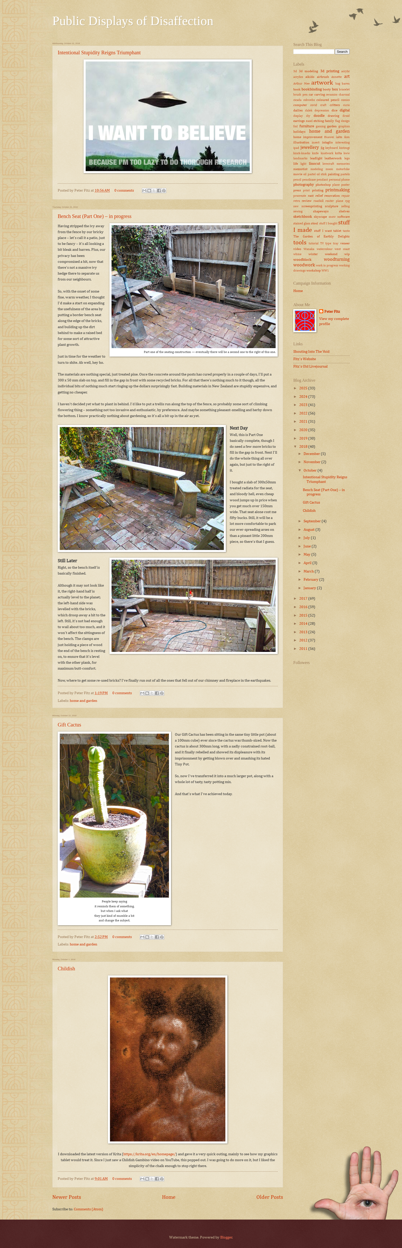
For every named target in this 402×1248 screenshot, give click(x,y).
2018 (303, 447)
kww (347, 153)
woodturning (337, 259)
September (312, 521)
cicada (297, 100)
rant (311, 195)
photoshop (323, 184)
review (306, 201)
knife (315, 153)
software (343, 217)
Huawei (329, 137)
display (298, 116)
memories (343, 163)
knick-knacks (301, 153)
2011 (303, 649)
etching (319, 121)
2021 (303, 421)
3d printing (329, 71)
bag (337, 83)
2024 (303, 397)
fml (295, 126)
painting (333, 174)
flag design (342, 121)
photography (303, 184)
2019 (303, 438)
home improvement (307, 137)
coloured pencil (327, 100)
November (312, 462)
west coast (342, 249)
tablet (337, 231)
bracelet (344, 89)
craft (323, 105)
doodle (319, 116)
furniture (306, 126)
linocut (314, 163)
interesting (342, 142)
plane (336, 184)
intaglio (327, 142)
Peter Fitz (332, 312)
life (295, 163)
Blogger (226, 1237)
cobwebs (309, 100)
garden (332, 126)
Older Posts (269, 1197)
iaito (339, 137)
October (310, 470)
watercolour (325, 249)
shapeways (321, 211)
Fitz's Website (304, 359)
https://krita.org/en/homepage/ (149, 1154)
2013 (303, 632)
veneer (345, 243)
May (307, 554)
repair (345, 195)
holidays (299, 131)
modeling (316, 169)
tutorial (313, 243)
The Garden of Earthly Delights (321, 236)
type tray (331, 243)
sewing (298, 211)
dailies (298, 110)
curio (346, 105)
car (311, 94)
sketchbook (302, 217)
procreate (299, 195)
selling (345, 206)
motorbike (343, 169)
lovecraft (328, 163)
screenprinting (312, 206)
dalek (308, 110)
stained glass (301, 223)
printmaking (337, 190)
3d (295, 71)
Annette (336, 77)
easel (309, 121)
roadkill (319, 201)
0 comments (124, 190)
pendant (322, 179)
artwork (322, 83)
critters (335, 105)
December (312, 454)
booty (327, 89)
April (308, 563)
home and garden (83, 701)
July (307, 538)
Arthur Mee (301, 83)
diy (308, 116)
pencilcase (309, 179)
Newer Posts (66, 1197)
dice (334, 110)
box (335, 89)
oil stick (322, 174)
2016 (303, 607)
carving (319, 94)
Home (168, 1197)
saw (295, 206)
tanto (346, 231)
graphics (344, 126)
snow (332, 217)
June (307, 546)
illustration (301, 142)
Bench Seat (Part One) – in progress (95, 216)
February (311, 579)
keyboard (331, 148)
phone (345, 179)
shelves (344, 211)
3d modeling (308, 71)
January (310, 588)
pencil (297, 179)
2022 (303, 413)
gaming (321, 126)
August (309, 530)
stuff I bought (328, 223)
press (297, 190)
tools (299, 243)
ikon (347, 137)
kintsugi (344, 148)
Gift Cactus (69, 724)
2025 (303, 388)
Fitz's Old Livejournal (310, 366)
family (329, 121)
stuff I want (322, 231)
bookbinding (312, 89)
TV (322, 243)
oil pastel (309, 174)
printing (317, 190)
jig (322, 148)
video (297, 249)
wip (347, 254)
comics (345, 100)
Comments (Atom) (88, 1209)
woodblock (302, 260)
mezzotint (300, 169)
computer (300, 105)
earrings (299, 121)
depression (322, 110)
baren (346, 83)
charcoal (344, 94)
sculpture (331, 206)
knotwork (327, 153)
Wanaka (309, 249)
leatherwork (333, 158)
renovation (332, 195)
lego (347, 158)
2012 (303, 640)
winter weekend (322, 254)
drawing (333, 116)
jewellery (309, 147)
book (296, 89)
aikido (309, 77)
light (303, 163)
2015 (303, 615)
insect (315, 142)
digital (345, 110)
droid (346, 116)
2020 (303, 430)
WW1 (325, 270)
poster (345, 184)
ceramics (331, 94)
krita (338, 153)
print (306, 190)
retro (296, 201)
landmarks (300, 158)
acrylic (345, 71)
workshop (313, 270)
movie (297, 174)
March (309, 571)
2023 (303, 405)
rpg (347, 201)
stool (314, 223)
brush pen (300, 94)
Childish (66, 968)
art (347, 76)
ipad (296, 148)
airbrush (323, 77)
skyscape (320, 217)
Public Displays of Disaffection (132, 21)
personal (334, 179)
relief (319, 195)
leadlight (316, 158)
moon (329, 169)
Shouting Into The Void (311, 351)
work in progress (327, 265)
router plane (334, 201)
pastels (345, 174)
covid (313, 105)
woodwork (304, 265)
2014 (303, 624)
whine (297, 254)
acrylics (298, 77)
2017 (303, 598)
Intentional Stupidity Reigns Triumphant (99, 52)
